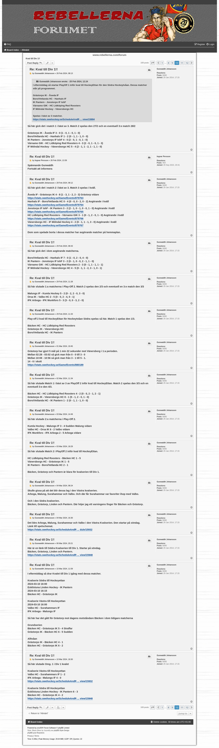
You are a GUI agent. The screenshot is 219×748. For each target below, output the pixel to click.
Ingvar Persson (163, 156)
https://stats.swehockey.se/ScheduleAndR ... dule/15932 (60, 529)
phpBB (39, 728)
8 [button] (168, 62)
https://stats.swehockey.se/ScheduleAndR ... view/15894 (64, 119)
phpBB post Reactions (35, 733)
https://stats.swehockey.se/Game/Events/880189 (55, 364)
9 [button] (172, 62)
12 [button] (187, 62)
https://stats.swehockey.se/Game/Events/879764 (55, 204)
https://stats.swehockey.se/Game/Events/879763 (55, 198)
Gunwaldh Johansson (166, 69)
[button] (152, 63)
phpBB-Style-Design (61, 730)
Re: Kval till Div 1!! (44, 69)
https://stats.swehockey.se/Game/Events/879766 (55, 218)
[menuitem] (7, 44)
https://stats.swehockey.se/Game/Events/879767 (55, 225)
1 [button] (162, 62)
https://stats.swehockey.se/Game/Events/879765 (55, 211)
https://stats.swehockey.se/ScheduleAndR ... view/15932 (60, 681)
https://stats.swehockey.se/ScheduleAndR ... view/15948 (60, 555)
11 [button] (182, 62)
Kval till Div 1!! (33, 58)
